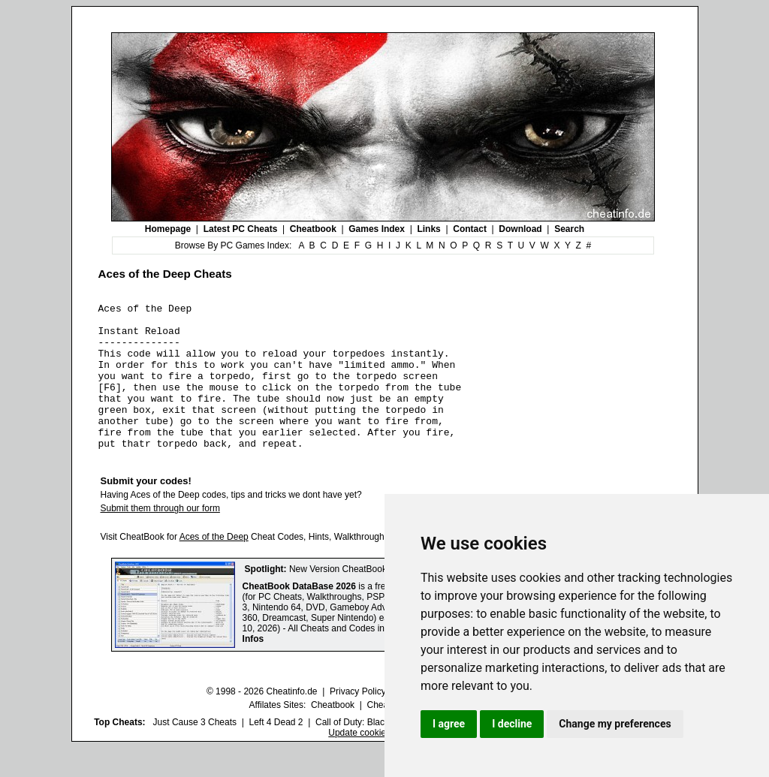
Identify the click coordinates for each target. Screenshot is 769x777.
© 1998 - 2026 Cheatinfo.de (262, 720)
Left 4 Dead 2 (276, 751)
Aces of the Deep (214, 566)
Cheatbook (313, 229)
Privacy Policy (358, 720)
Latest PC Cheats (241, 229)
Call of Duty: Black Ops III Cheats (382, 751)
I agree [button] (449, 724)
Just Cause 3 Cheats (195, 751)
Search (569, 229)
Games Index (376, 229)
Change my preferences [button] (615, 724)
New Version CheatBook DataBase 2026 (370, 598)
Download (520, 229)
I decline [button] (512, 724)
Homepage (168, 229)
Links (428, 229)
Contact (470, 229)
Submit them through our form (160, 537)
